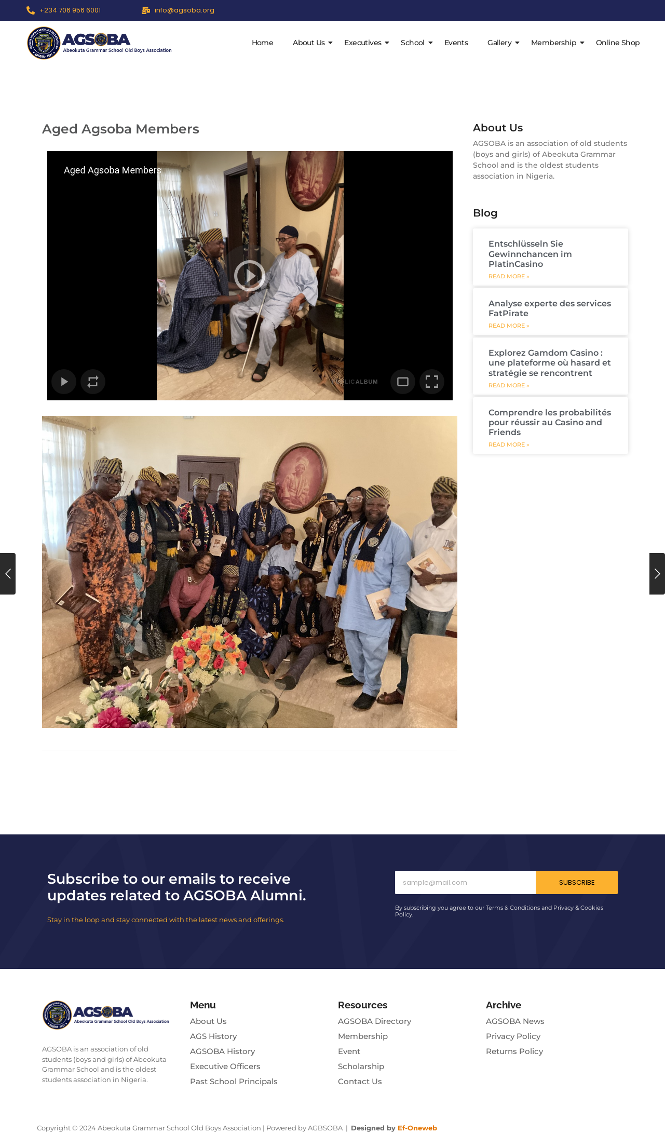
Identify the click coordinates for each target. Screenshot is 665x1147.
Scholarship (361, 1066)
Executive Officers (225, 1066)
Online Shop (618, 42)
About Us (311, 42)
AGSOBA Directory (374, 1021)
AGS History (213, 1036)
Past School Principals (234, 1081)
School (414, 42)
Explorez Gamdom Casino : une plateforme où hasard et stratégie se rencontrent (549, 362)
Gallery (501, 42)
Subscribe (577, 882)
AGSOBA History (222, 1051)
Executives (364, 42)
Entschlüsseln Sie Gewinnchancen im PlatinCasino (530, 253)
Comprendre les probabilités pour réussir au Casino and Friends (549, 422)
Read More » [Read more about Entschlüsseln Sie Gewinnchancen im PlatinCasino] (509, 276)
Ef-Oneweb (417, 1128)
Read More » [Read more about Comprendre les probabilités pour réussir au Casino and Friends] (509, 444)
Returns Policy (514, 1051)
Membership (555, 42)
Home (263, 42)
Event (349, 1051)
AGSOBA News (515, 1021)
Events (456, 42)
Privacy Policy (513, 1036)
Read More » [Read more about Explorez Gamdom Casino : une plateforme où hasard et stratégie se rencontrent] (509, 385)
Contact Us (360, 1081)
